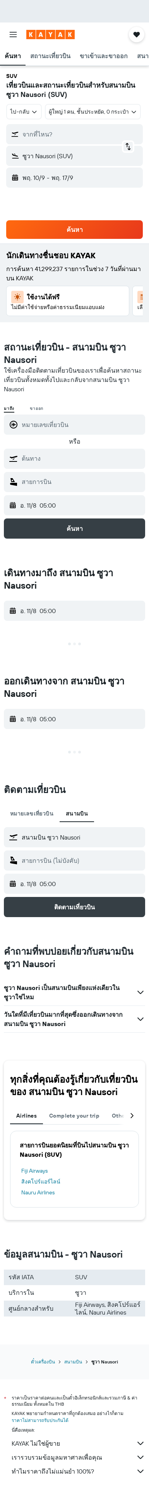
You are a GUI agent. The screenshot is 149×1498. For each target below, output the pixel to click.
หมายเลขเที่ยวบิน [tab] (31, 813)
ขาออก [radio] (36, 408)
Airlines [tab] (26, 1115)
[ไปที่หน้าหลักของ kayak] (50, 34)
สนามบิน (73, 1362)
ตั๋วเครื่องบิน (43, 1362)
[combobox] (24, 111)
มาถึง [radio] (9, 408)
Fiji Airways (34, 1170)
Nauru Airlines (38, 1192)
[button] (13, 34)
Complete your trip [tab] (74, 1115)
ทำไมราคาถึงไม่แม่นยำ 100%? (78, 1471)
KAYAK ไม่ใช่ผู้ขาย (78, 1443)
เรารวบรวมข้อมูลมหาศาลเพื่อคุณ (78, 1457)
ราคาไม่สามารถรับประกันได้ (40, 1420)
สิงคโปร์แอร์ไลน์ (40, 1181)
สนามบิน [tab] (77, 813)
